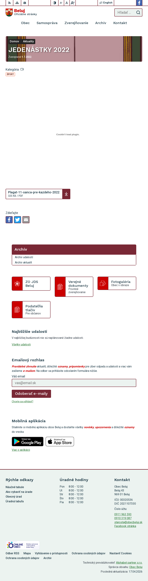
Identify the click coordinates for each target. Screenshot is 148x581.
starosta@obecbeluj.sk (128, 522)
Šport (10, 74)
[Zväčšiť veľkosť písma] (72, 3)
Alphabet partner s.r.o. (129, 562)
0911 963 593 (123, 514)
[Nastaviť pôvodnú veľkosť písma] (67, 3)
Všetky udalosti (21, 344)
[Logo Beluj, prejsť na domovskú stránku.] (21, 12)
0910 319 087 (123, 518)
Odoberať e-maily (31, 393)
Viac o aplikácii (21, 450)
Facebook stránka (125, 526)
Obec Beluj (135, 567)
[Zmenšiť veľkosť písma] (61, 3)
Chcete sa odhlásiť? (22, 401)
